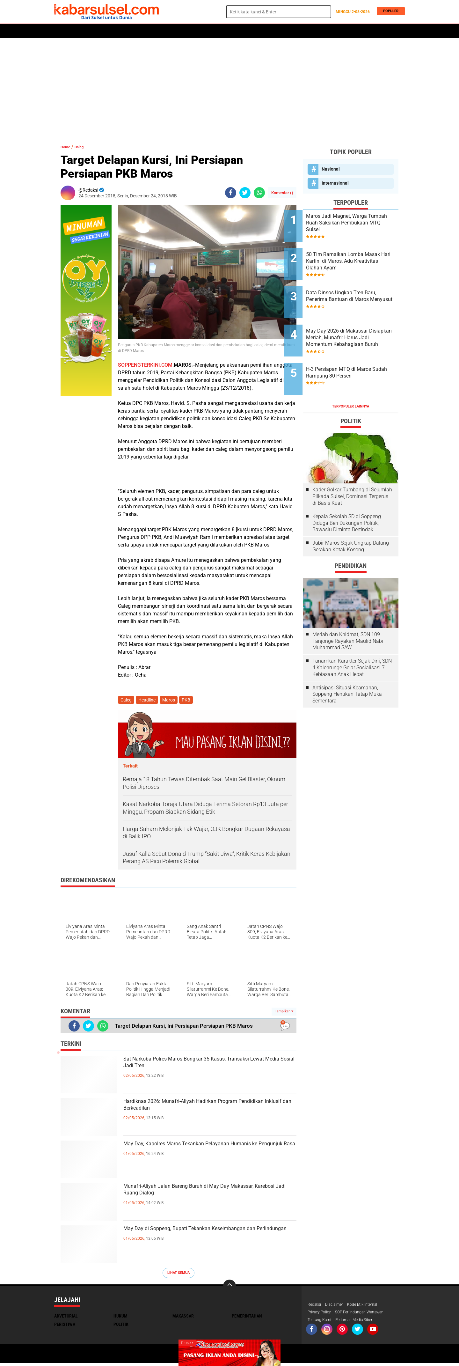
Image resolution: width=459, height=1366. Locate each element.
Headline (148, 700)
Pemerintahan (247, 1317)
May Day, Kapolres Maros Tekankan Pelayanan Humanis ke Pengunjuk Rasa (207, 1152)
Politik (83, 31)
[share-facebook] (230, 192)
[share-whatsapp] (259, 192)
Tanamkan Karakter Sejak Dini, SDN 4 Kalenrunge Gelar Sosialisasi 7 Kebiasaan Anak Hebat (352, 637)
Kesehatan (209, 31)
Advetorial (66, 1317)
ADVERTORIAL (241, 31)
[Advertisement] (229, 87)
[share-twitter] (245, 192)
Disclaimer (337, 1306)
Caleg (85, 146)
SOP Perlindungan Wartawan (368, 1314)
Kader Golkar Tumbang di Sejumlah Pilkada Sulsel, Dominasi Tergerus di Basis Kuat (352, 466)
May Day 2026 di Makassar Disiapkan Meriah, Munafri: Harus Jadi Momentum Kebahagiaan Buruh (356, 319)
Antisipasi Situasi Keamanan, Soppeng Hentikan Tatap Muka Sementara (347, 664)
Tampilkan (284, 1012)
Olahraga (181, 31)
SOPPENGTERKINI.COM (145, 365)
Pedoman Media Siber (360, 1322)
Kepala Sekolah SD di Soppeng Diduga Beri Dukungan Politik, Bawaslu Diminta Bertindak (346, 493)
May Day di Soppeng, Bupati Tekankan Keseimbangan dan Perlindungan (191, 1237)
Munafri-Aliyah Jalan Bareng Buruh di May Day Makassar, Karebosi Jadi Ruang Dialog (206, 1195)
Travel (307, 31)
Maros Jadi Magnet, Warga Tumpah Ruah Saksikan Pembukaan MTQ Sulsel (355, 222)
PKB (190, 700)
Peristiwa (152, 31)
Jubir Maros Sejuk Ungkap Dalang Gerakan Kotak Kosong (350, 516)
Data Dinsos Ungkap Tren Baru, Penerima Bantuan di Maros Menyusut (355, 287)
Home (63, 31)
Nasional (331, 169)
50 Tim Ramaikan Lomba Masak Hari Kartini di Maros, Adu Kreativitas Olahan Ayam (358, 255)
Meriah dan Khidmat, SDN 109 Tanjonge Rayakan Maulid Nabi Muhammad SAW (347, 611)
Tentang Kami (321, 1322)
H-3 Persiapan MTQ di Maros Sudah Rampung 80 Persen (357, 348)
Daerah (105, 31)
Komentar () (282, 192)
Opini (287, 31)
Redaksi (315, 1306)
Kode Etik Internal (369, 1306)
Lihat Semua (178, 1274)
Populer (389, 12)
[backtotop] (229, 1287)
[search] (278, 11)
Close (187, 1342)
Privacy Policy (321, 1314)
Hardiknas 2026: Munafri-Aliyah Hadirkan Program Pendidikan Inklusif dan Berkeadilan (203, 1110)
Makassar (183, 1317)
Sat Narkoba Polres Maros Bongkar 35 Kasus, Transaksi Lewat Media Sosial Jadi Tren (205, 1067)
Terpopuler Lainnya (350, 376)
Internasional (335, 183)
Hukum (128, 31)
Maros (268, 31)
